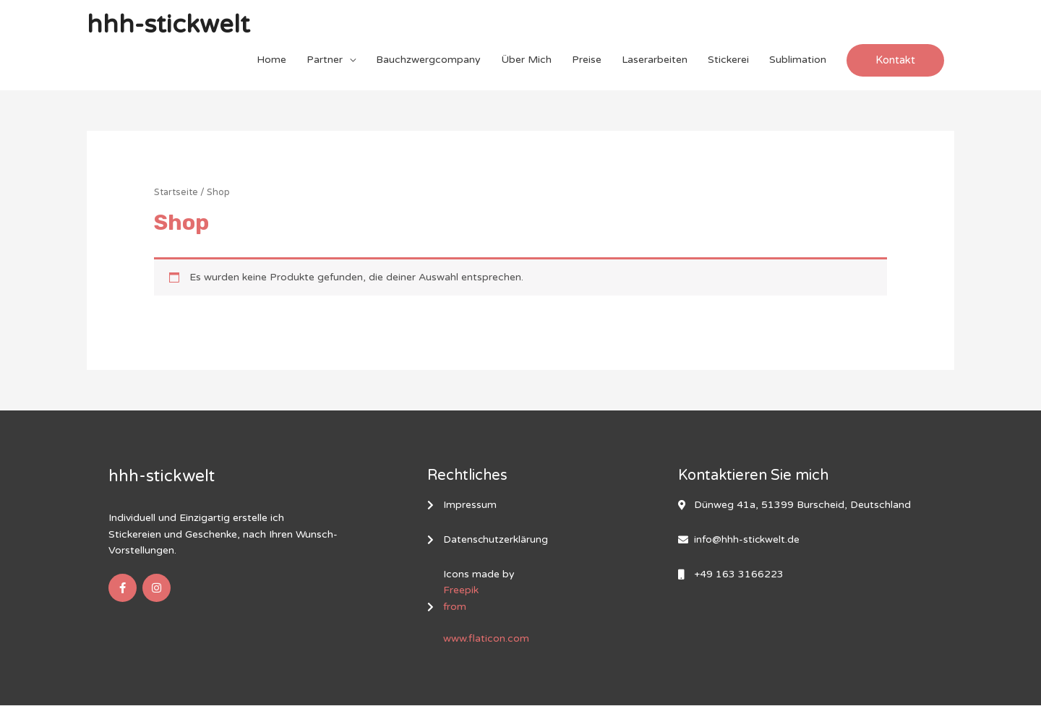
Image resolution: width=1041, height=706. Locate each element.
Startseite (176, 193)
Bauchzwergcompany (428, 60)
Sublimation (797, 60)
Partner (325, 60)
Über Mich (526, 60)
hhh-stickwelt (169, 25)
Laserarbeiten (654, 60)
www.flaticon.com (486, 640)
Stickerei (728, 60)
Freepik (461, 591)
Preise (586, 60)
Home (271, 60)
